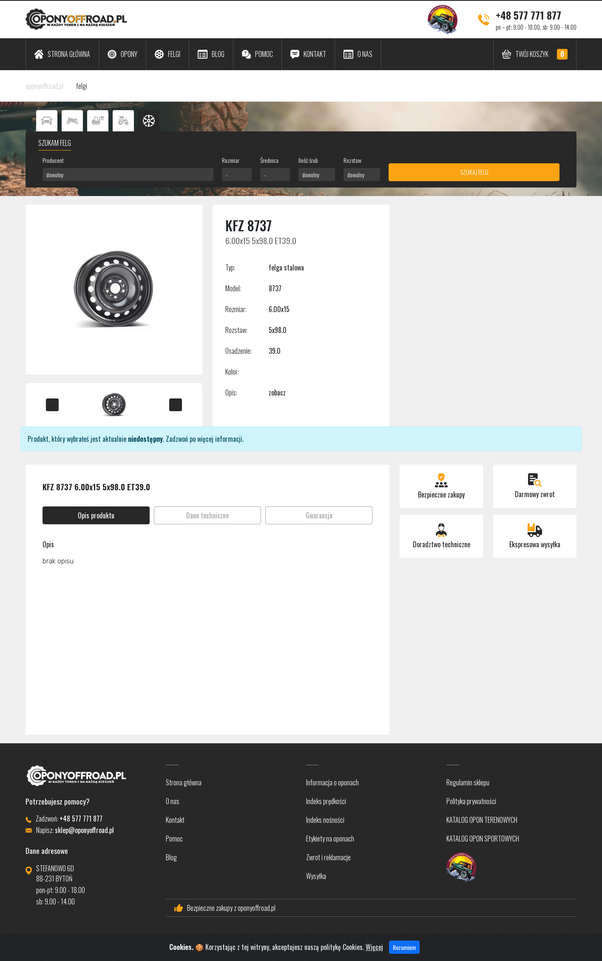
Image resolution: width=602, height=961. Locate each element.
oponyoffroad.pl (44, 86)
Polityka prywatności (471, 801)
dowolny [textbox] (54, 174)
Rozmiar (230, 160)
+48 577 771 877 (528, 15)
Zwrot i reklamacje (328, 857)
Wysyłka (316, 876)
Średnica (269, 160)
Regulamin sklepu (467, 782)
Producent (53, 160)
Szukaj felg (474, 172)
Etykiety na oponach (330, 838)
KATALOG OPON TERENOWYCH (481, 820)
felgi (81, 86)
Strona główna (184, 782)
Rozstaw (352, 160)
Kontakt (175, 820)
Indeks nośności (325, 820)
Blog (171, 857)
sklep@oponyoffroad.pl (84, 830)
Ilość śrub (308, 160)
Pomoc (174, 838)
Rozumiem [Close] (404, 948)
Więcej (374, 948)
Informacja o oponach (332, 782)
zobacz (277, 392)
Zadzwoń (177, 439)
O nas (172, 801)
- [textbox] (226, 174)
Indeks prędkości (326, 801)
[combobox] (128, 174)
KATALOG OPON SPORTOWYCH (482, 838)
